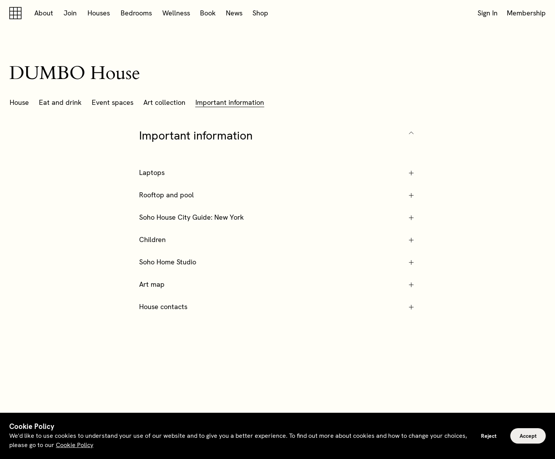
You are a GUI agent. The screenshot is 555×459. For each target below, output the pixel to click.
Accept (528, 435)
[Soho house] (17, 13)
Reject (488, 435)
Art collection (164, 102)
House (19, 102)
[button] (277, 135)
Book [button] (208, 12)
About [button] (43, 12)
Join (70, 12)
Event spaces (112, 102)
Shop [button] (260, 12)
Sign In (488, 12)
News (234, 12)
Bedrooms (136, 12)
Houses (98, 12)
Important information (229, 102)
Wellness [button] (176, 12)
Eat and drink (60, 102)
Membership (526, 12)
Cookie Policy (74, 445)
